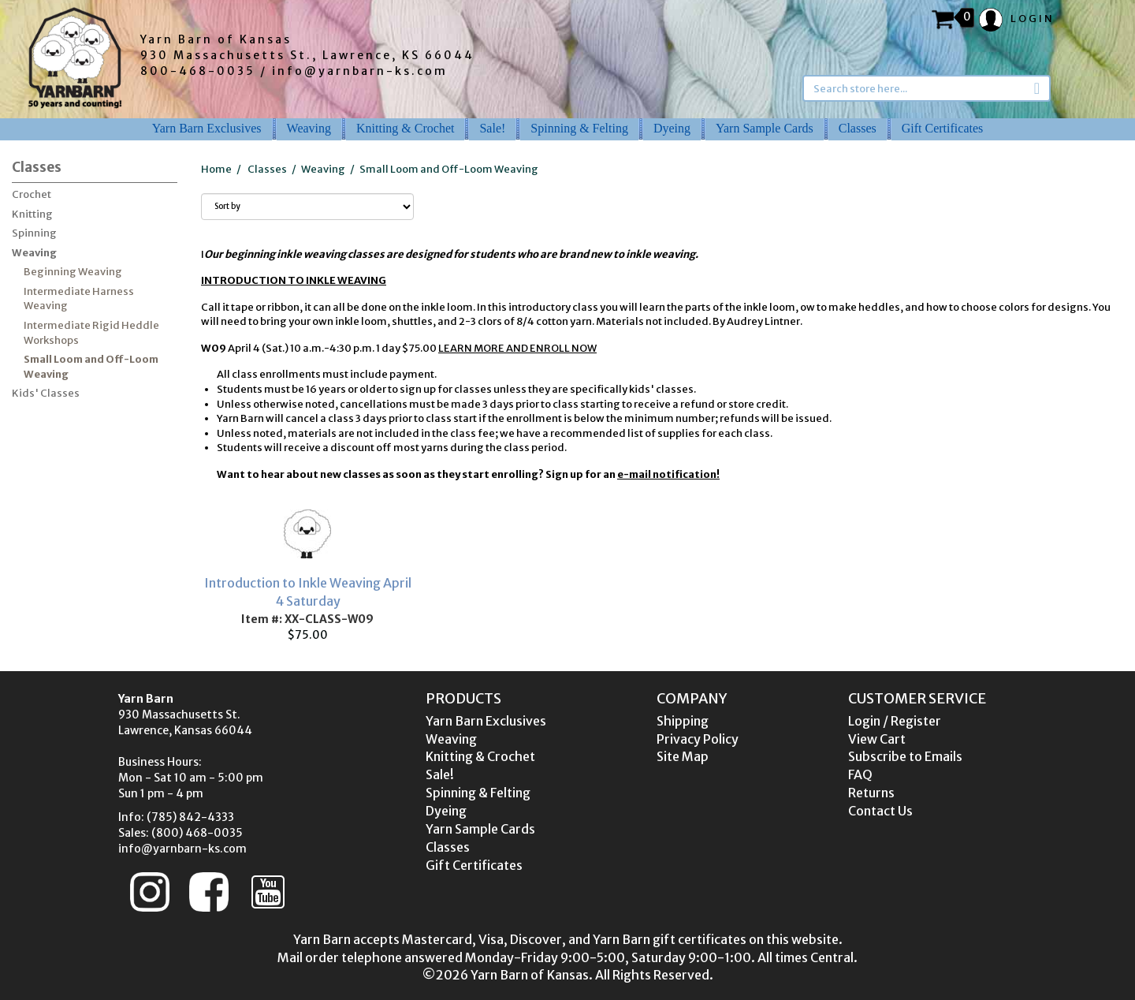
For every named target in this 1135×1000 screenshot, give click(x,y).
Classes (857, 128)
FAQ (860, 774)
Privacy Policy (698, 739)
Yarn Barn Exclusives (207, 128)
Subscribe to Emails (905, 756)
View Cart (877, 739)
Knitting (32, 214)
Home (216, 169)
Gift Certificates (943, 128)
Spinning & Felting (579, 128)
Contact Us (880, 811)
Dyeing (671, 128)
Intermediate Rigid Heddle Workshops (91, 333)
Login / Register (894, 721)
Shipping (683, 721)
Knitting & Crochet (405, 128)
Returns (871, 792)
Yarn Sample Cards (764, 128)
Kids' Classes (46, 393)
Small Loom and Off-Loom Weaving (91, 367)
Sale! (492, 128)
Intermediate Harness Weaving (79, 299)
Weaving (309, 128)
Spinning (34, 233)
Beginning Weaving (73, 271)
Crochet (31, 194)
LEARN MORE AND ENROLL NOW (517, 348)
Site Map (683, 756)
